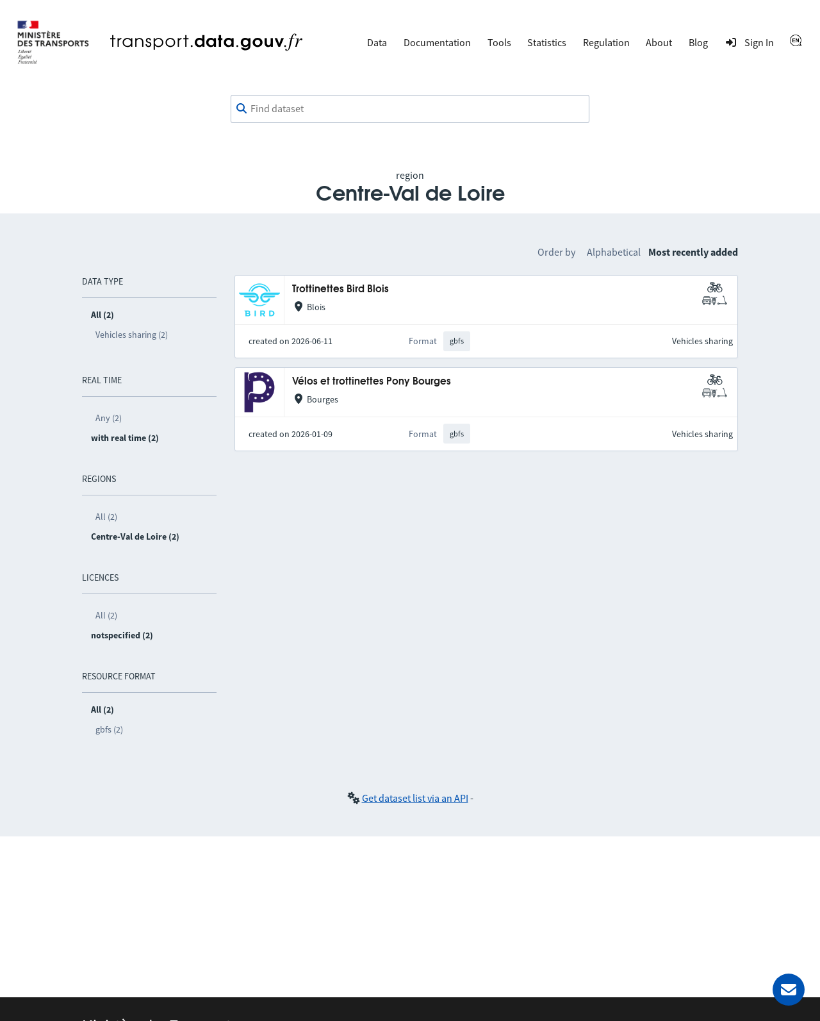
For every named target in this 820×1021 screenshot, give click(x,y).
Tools (499, 42)
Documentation (437, 42)
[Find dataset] (410, 109)
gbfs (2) (109, 729)
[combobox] (410, 109)
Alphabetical (614, 251)
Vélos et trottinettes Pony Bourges (371, 381)
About (659, 42)
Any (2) (108, 418)
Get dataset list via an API (415, 798)
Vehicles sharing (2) (131, 334)
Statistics (546, 42)
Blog (698, 42)
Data (377, 42)
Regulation (606, 42)
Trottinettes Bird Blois (340, 289)
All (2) (106, 516)
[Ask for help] (789, 990)
